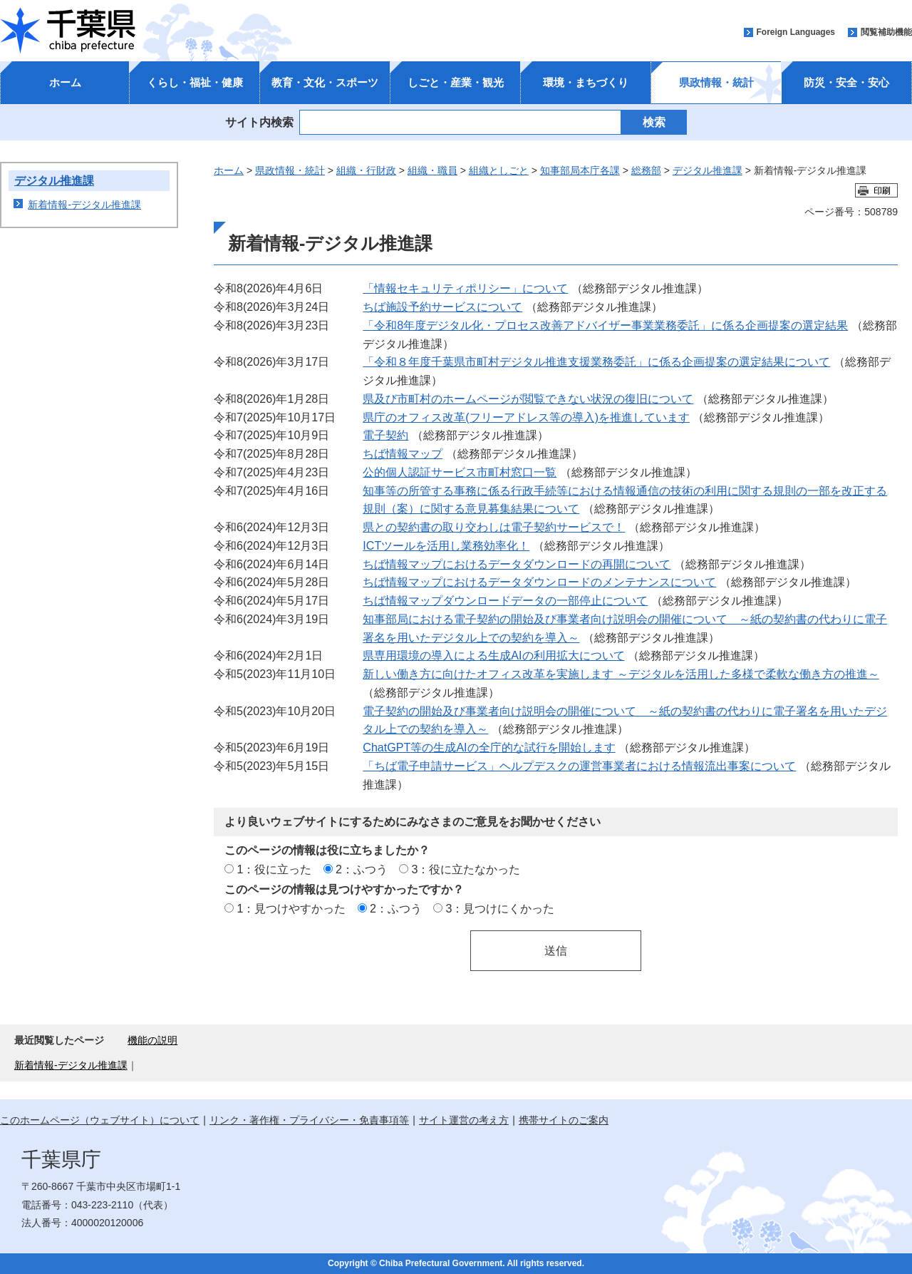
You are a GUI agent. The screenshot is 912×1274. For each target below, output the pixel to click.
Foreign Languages (795, 32)
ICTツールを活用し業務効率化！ (446, 545)
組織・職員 (432, 170)
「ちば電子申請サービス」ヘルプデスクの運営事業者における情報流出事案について (579, 765)
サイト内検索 (259, 121)
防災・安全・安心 (846, 82)
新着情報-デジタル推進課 (84, 204)
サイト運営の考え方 (464, 1120)
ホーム (65, 82)
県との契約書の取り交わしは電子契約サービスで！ (494, 526)
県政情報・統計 (716, 82)
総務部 (646, 170)
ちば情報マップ (402, 453)
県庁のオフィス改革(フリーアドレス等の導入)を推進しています (526, 417)
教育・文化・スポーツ (324, 82)
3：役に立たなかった (466, 869)
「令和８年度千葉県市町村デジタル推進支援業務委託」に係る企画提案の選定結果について (596, 361)
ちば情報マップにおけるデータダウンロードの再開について (516, 564)
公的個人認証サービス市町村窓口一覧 (459, 472)
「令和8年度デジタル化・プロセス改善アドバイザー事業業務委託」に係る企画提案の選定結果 (605, 325)
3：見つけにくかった (500, 908)
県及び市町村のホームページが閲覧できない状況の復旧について (528, 398)
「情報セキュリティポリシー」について (465, 288)
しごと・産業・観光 (456, 82)
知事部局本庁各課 (580, 170)
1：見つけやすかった (291, 908)
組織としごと (499, 170)
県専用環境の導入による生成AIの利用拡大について (493, 655)
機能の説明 (152, 1040)
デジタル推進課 (54, 180)
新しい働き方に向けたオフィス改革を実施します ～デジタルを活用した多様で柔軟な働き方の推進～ (621, 673)
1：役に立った (274, 869)
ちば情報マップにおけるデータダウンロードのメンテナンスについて (539, 581)
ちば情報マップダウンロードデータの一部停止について (505, 600)
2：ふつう (362, 869)
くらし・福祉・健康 (195, 82)
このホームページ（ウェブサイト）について (100, 1120)
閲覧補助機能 (886, 32)
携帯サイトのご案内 (563, 1120)
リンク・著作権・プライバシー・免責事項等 (309, 1120)
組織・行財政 (366, 170)
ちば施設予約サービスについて (442, 306)
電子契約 (385, 434)
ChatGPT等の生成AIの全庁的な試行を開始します (489, 747)
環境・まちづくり (585, 82)
